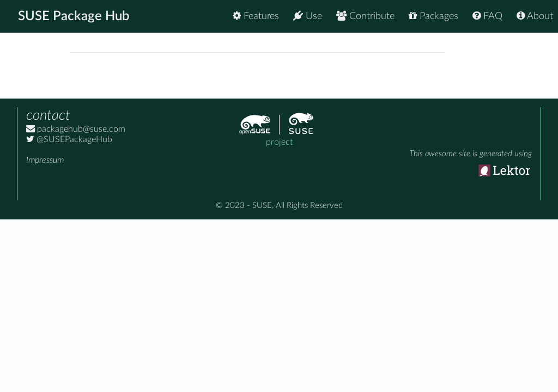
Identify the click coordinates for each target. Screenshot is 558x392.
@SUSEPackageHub (69, 139)
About (535, 16)
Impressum (45, 160)
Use (307, 16)
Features (256, 16)
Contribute (365, 16)
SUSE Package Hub (74, 16)
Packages (433, 16)
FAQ (487, 16)
